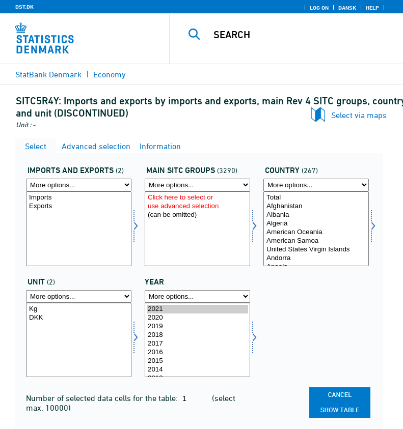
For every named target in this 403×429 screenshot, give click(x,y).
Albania (316, 215)
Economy (109, 74)
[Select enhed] (78, 340)
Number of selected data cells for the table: (103, 398)
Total (316, 197)
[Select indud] (78, 228)
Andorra (316, 258)
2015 (197, 361)
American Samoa (316, 241)
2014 (197, 369)
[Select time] (197, 340)
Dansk (347, 7)
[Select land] (316, 228)
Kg (78, 309)
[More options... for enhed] (78, 296)
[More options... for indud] (78, 185)
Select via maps (359, 115)
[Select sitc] (197, 228)
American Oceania (316, 232)
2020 (197, 317)
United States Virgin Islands (316, 249)
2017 (197, 343)
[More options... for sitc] (197, 185)
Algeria (316, 223)
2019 (197, 326)
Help (372, 7)
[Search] (301, 34)
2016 (197, 352)
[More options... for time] (197, 296)
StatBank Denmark (48, 74)
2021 (197, 309)
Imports (78, 197)
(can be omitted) (197, 215)
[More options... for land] (316, 185)
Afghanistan (316, 206)
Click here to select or (197, 197)
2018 (197, 335)
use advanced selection (197, 206)
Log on (319, 7)
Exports (78, 206)
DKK (78, 317)
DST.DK (24, 6)
